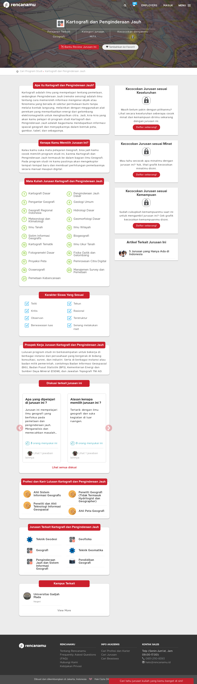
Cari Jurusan (109, 655)
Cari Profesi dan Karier (115, 651)
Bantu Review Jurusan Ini (78, 46)
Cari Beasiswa (110, 658)
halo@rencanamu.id (156, 662)
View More (64, 610)
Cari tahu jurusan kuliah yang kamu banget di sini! (151, 681)
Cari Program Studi (31, 71)
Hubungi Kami (69, 662)
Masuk (168, 5)
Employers (149, 5)
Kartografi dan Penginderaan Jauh (65, 71)
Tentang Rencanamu (73, 651)
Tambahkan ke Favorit (120, 47)
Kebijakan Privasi (71, 666)
